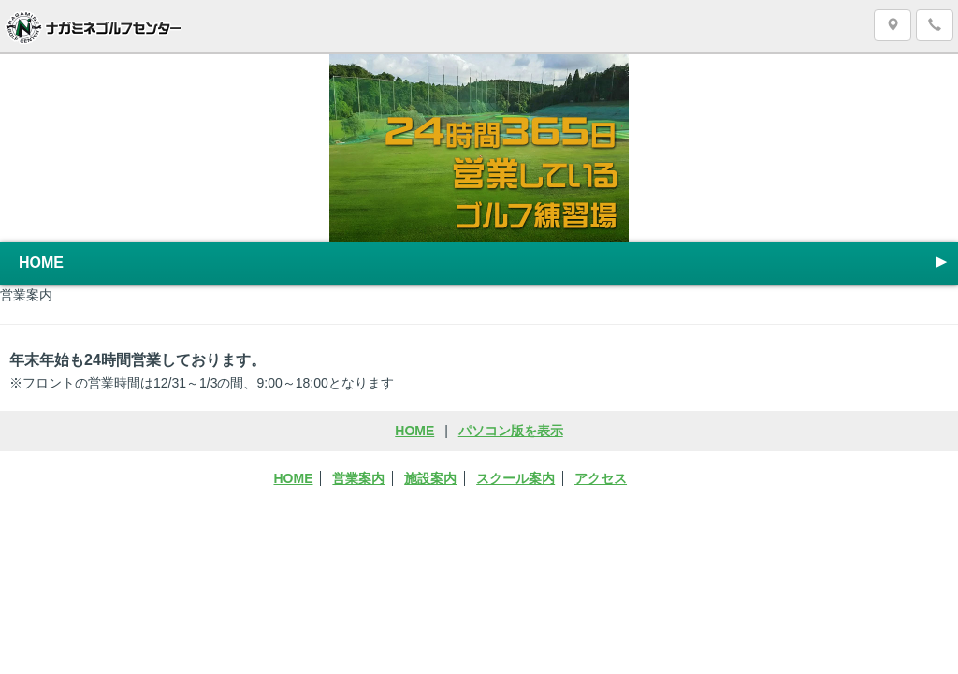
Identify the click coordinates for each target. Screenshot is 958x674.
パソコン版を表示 (510, 430)
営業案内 (358, 478)
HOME (485, 262)
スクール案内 (515, 478)
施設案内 (430, 478)
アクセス (600, 478)
